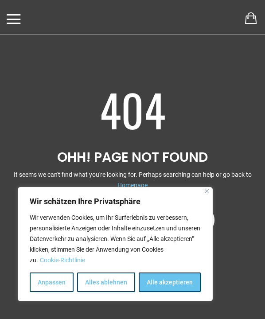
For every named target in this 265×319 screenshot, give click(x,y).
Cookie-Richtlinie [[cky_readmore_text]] (62, 260)
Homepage (132, 185)
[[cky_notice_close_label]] (207, 191)
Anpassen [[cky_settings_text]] (52, 282)
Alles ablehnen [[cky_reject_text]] (106, 282)
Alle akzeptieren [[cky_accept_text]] (170, 282)
